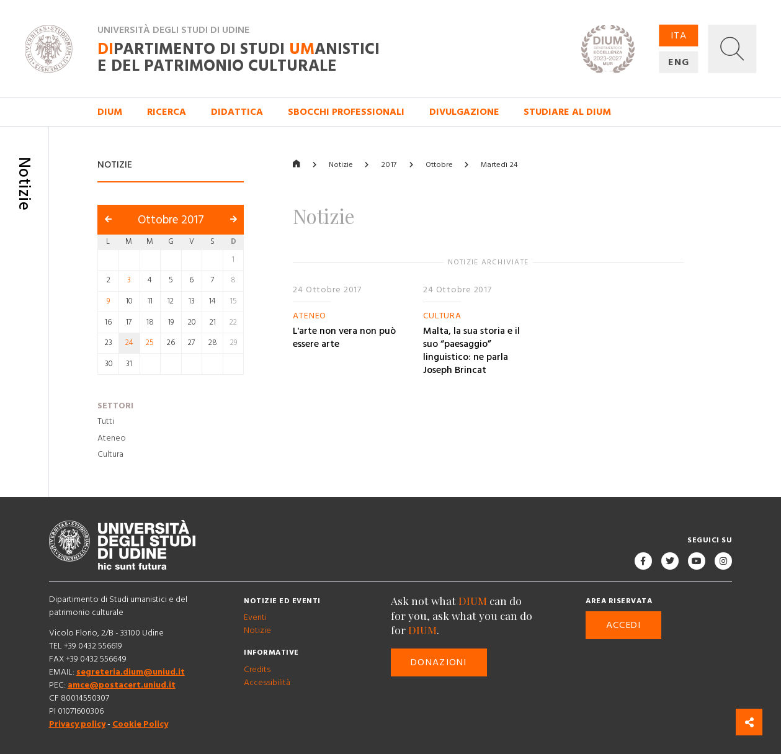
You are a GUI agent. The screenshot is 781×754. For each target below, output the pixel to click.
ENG (678, 62)
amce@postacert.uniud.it (122, 685)
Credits (257, 669)
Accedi (623, 625)
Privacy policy (77, 724)
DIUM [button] (109, 112)
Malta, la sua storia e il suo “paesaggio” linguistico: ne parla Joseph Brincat (471, 351)
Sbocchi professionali (346, 112)
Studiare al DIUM (567, 112)
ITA (679, 35)
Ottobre (439, 164)
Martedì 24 (499, 164)
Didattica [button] (237, 112)
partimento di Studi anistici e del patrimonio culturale (238, 57)
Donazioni (439, 662)
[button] (732, 48)
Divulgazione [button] (464, 112)
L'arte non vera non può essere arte (344, 338)
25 (150, 343)
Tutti (105, 421)
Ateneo (111, 438)
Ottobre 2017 (171, 220)
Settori (115, 406)
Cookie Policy (140, 724)
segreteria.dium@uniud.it (130, 672)
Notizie (341, 164)
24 (129, 343)
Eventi (255, 617)
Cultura (110, 454)
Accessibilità (267, 682)
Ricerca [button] (166, 112)
